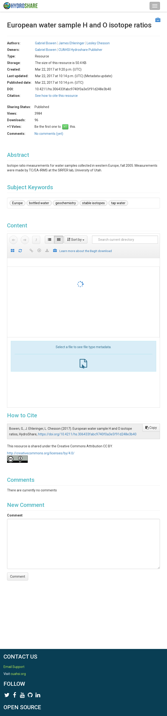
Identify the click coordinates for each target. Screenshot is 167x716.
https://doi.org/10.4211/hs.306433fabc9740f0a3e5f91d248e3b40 (87, 434)
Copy (151, 428)
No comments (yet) (49, 134)
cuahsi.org (18, 674)
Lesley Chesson (98, 43)
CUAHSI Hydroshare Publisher (80, 50)
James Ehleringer (71, 43)
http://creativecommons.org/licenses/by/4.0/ (40, 453)
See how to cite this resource (56, 96)
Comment (15, 515)
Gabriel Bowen (45, 43)
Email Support (14, 667)
